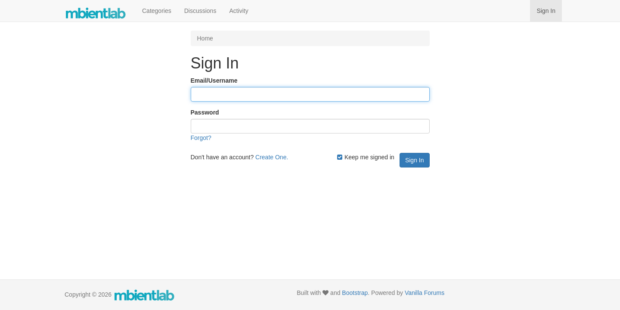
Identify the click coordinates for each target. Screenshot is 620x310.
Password (205, 112)
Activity (238, 10)
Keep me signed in (365, 157)
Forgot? (201, 137)
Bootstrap (355, 292)
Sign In (545, 10)
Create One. (271, 157)
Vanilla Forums (424, 292)
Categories (156, 10)
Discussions (200, 10)
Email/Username (214, 80)
